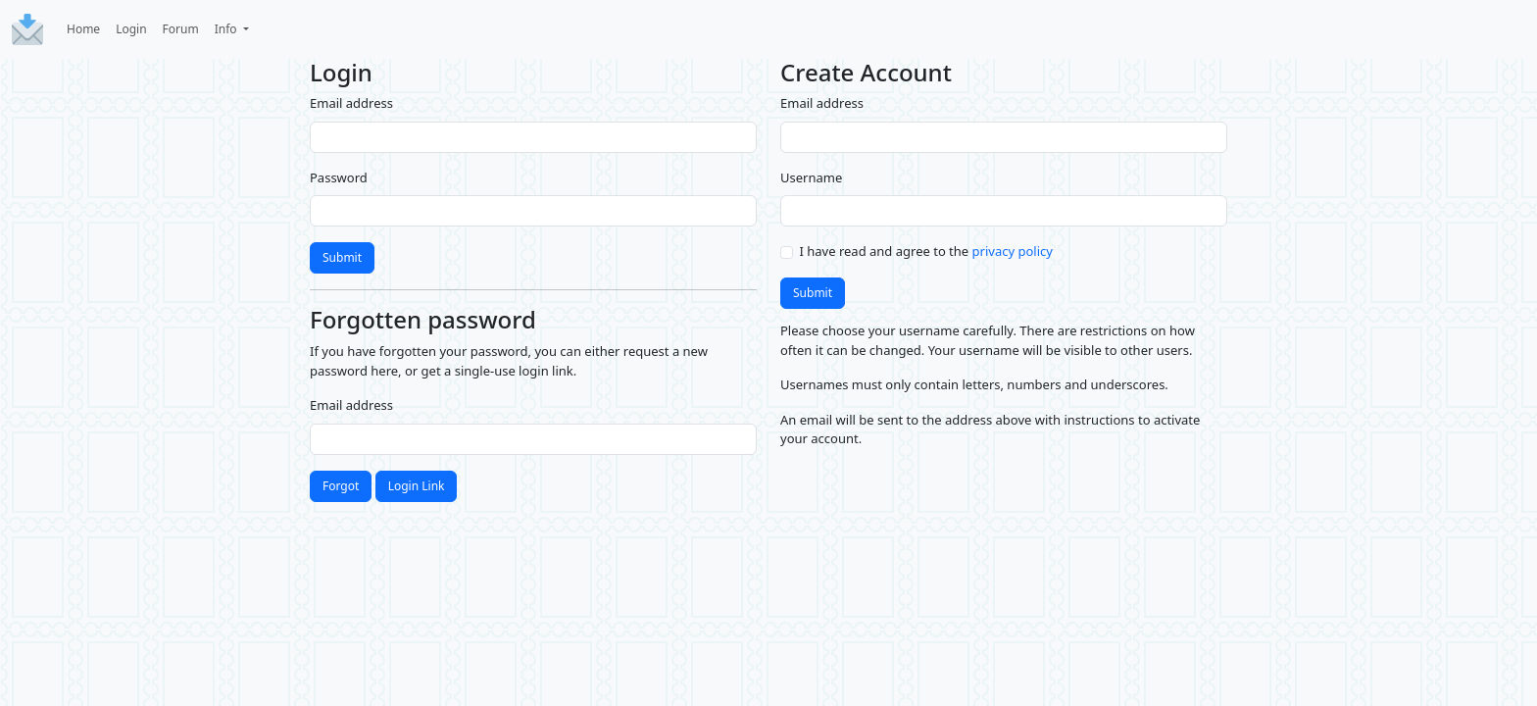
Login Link (416, 486)
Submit (342, 257)
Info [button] (227, 29)
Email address (351, 103)
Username (811, 177)
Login (131, 29)
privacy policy (1012, 251)
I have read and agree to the (926, 251)
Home (83, 29)
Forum (181, 29)
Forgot (340, 486)
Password (339, 177)
